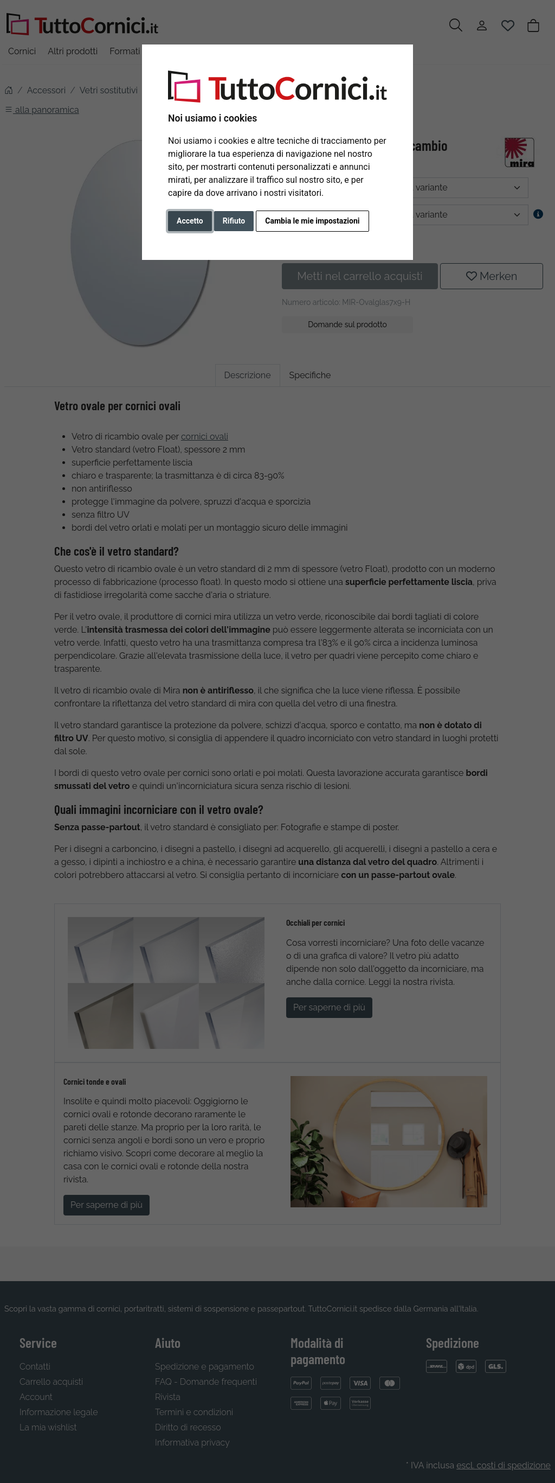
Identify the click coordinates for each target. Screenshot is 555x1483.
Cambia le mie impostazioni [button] (312, 221)
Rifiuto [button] (234, 221)
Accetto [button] (190, 221)
